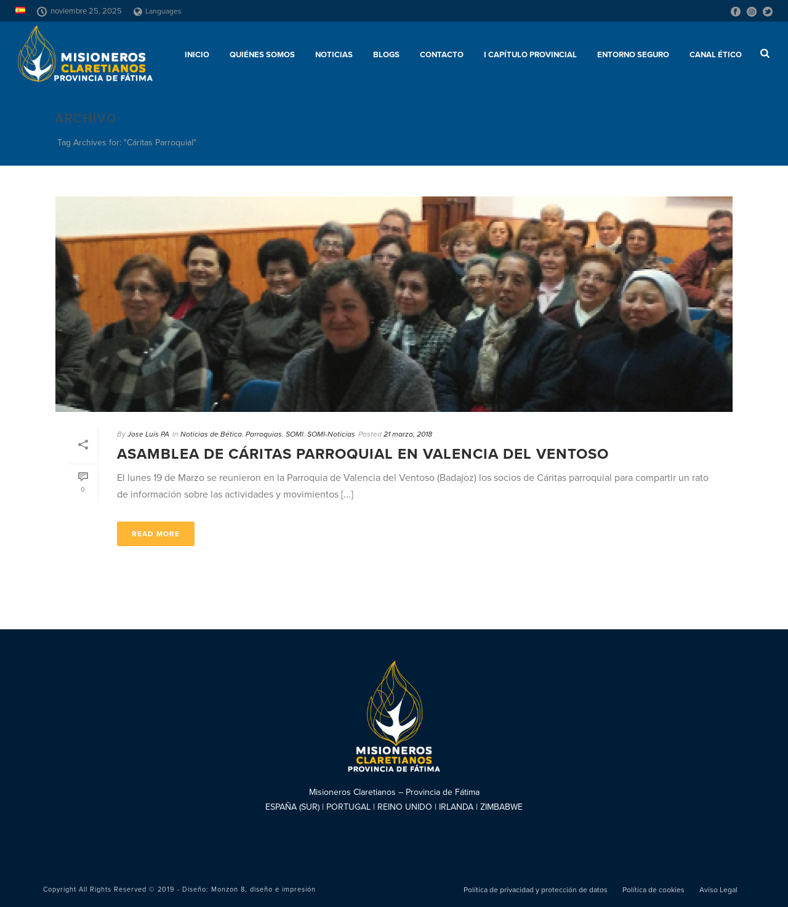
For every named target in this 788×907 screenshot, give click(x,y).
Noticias (334, 55)
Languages (158, 11)
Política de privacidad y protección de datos (536, 889)
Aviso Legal (718, 889)
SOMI (295, 434)
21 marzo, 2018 (408, 434)
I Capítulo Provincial (530, 55)
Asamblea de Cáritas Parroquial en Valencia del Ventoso (363, 454)
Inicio (197, 55)
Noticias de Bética (211, 434)
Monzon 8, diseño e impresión (263, 889)
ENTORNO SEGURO (633, 55)
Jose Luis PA (148, 434)
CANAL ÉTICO (716, 55)
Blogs (386, 55)
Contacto (442, 55)
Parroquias (264, 434)
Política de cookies (653, 889)
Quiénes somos (262, 55)
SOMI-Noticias (331, 434)
